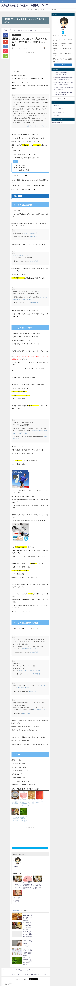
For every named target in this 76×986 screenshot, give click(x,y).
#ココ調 (34, 233)
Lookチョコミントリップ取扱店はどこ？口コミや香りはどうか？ (21, 925)
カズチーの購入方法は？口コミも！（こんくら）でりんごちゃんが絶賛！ (31, 802)
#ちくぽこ (26, 255)
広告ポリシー (56, 115)
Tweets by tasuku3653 (57, 122)
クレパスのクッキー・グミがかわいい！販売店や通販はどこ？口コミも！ (15, 819)
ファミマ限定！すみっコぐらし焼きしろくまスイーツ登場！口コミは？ (15, 801)
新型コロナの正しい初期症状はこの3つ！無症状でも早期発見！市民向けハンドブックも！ (23, 819)
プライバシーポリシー (58, 108)
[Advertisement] (20, 61)
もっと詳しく (63, 64)
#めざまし (15, 255)
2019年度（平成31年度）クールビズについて (35, 126)
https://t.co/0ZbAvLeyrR (37, 430)
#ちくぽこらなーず (29, 299)
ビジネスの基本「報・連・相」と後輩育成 (39, 801)
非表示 (20, 195)
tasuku (47, 47)
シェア (5, 36)
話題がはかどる (17, 892)
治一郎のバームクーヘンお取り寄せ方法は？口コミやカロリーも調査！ (28, 929)
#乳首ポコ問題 (24, 687)
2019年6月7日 (35, 302)
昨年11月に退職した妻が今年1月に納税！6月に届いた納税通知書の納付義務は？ (23, 802)
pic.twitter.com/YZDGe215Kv (34, 433)
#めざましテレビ (27, 233)
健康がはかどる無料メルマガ (41, 9)
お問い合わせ (54, 9)
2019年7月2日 (33, 236)
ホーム (20, 9)
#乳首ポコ (38, 670)
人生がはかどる (28, 9)
